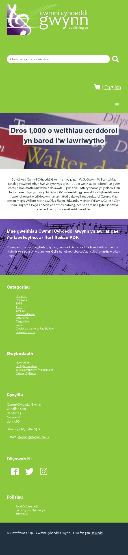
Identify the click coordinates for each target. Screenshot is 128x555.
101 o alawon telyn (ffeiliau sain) (34, 369)
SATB (19, 303)
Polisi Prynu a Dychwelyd (30, 510)
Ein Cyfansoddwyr (26, 366)
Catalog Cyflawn (26, 373)
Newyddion (23, 362)
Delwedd (97, 532)
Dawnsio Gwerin (25, 332)
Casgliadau (22, 321)
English (112, 86)
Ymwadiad (22, 513)
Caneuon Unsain (25, 314)
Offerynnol (22, 317)
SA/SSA (20, 310)
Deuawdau (22, 300)
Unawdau (21, 296)
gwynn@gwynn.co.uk (33, 436)
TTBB (19, 307)
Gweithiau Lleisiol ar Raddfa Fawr (35, 328)
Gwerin (20, 325)
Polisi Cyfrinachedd (27, 506)
